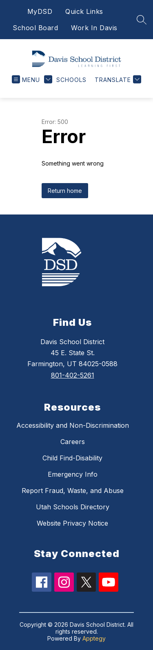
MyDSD (40, 11)
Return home (65, 190)
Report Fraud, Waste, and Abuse (73, 490)
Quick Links (84, 11)
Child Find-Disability (72, 458)
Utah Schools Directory (72, 507)
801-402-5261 (72, 375)
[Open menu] (26, 80)
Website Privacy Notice (72, 523)
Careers (72, 442)
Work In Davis (94, 28)
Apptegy (94, 638)
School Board (35, 28)
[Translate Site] (117, 80)
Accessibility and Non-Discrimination (72, 425)
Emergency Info (73, 474)
